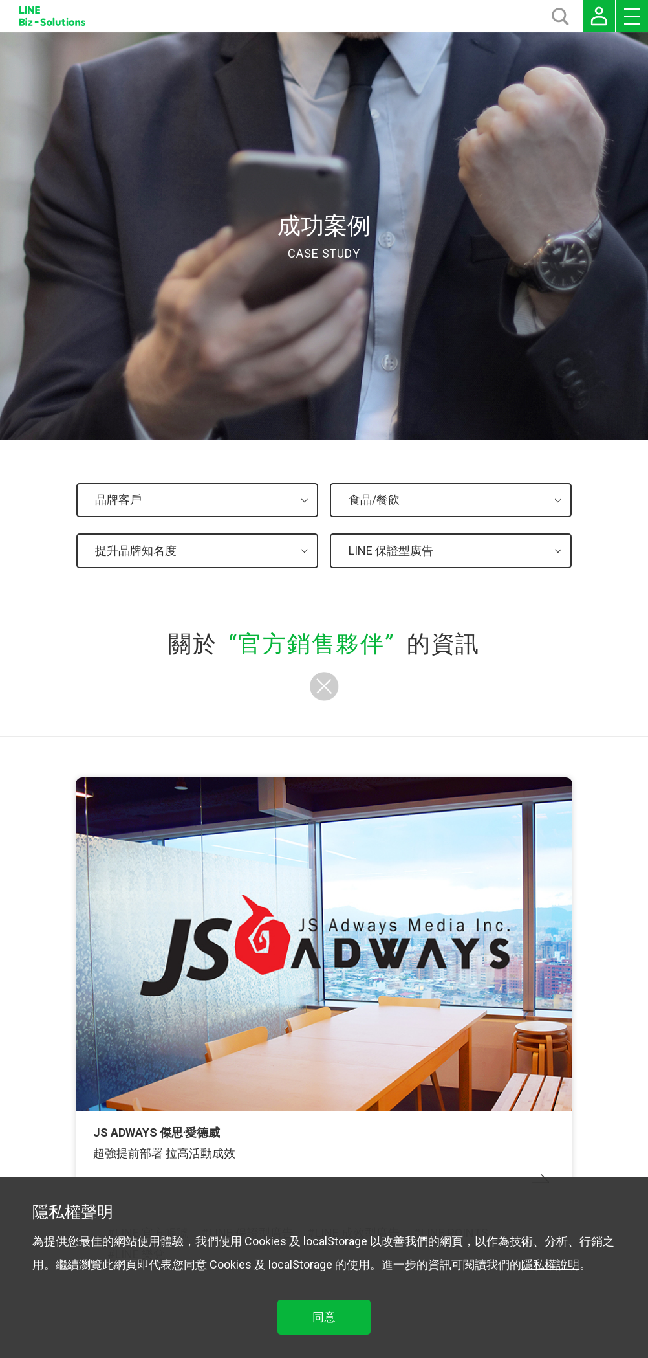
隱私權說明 (550, 1264)
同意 (324, 1317)
